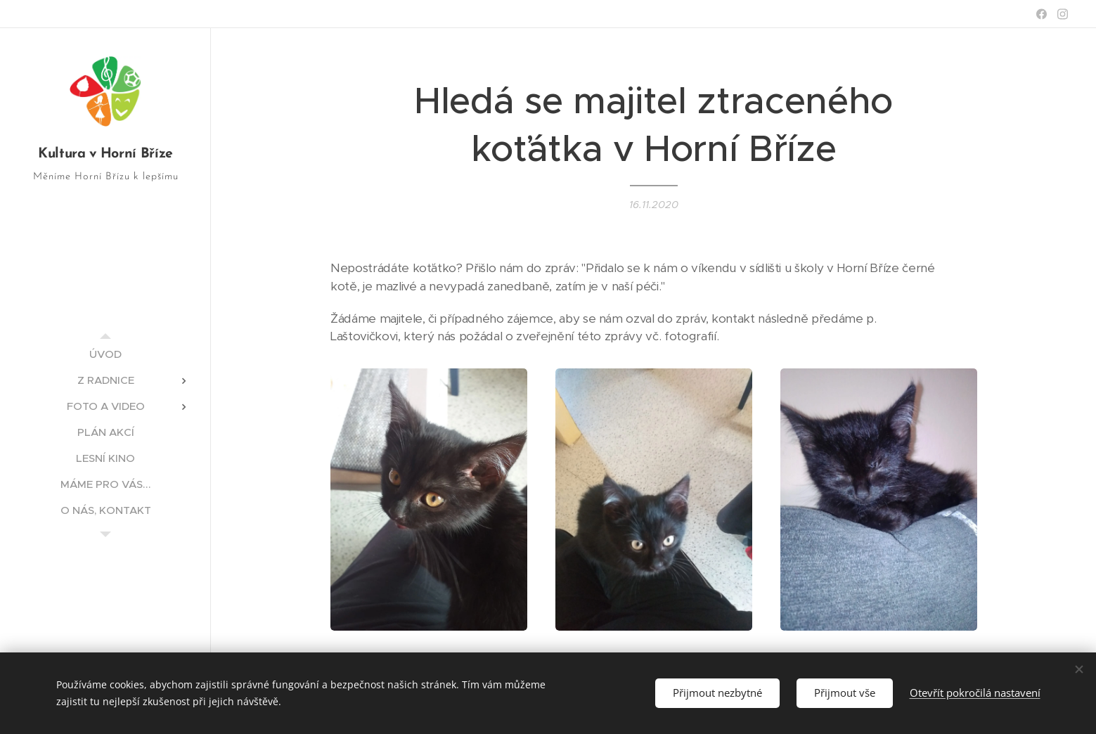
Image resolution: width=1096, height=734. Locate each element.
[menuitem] (105, 354)
